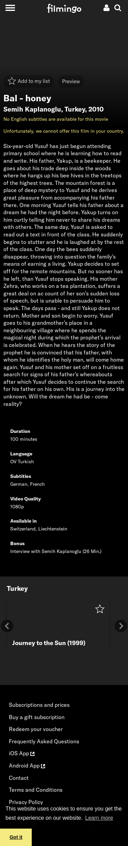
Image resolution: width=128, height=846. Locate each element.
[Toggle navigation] (10, 7)
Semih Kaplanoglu (32, 109)
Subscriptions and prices (39, 704)
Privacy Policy (26, 802)
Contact (19, 777)
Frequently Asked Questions (44, 741)
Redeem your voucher (36, 729)
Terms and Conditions (35, 789)
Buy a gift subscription (37, 717)
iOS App (21, 753)
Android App (27, 765)
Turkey (75, 109)
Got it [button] (16, 837)
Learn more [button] (99, 818)
